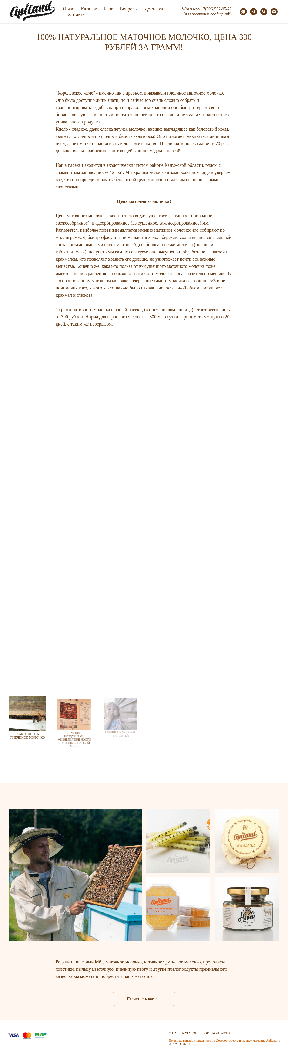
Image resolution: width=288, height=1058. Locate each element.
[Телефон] (263, 11)
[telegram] (253, 11)
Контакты (76, 14)
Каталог (89, 8)
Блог (108, 8)
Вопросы (129, 8)
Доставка (154, 8)
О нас (68, 8)
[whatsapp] (243, 11)
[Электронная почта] (274, 11)
